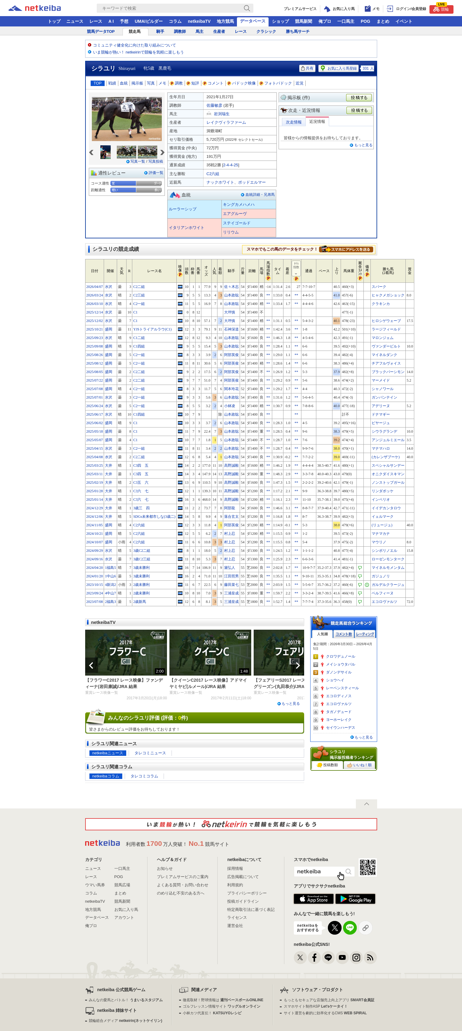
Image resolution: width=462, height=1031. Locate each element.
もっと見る (363, 145)
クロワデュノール (340, 656)
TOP (98, 83)
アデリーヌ (381, 406)
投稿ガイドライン (243, 901)
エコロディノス (339, 696)
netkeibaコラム (105, 776)
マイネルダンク (384, 355)
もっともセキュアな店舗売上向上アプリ (329, 1000)
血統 (124, 83)
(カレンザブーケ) (386, 457)
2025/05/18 (94, 431)
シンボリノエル (384, 550)
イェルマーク (383, 516)
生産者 (219, 31)
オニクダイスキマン (388, 474)
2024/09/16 (94, 559)
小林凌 (229, 406)
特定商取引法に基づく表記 (251, 909)
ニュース (74, 21)
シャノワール (383, 389)
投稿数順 (327, 765)
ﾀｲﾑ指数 (296, 269)
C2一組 (139, 304)
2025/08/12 (94, 363)
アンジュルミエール (388, 440)
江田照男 (231, 576)
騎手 (160, 31)
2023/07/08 (94, 602)
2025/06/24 (94, 406)
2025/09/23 (94, 338)
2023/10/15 (94, 585)
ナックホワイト (220, 182)
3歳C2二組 (141, 550)
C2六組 (213, 173)
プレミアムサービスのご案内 (182, 876)
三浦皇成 (231, 593)
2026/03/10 (94, 304)
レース (95, 21)
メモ (162, 83)
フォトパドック (275, 83)
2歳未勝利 (141, 585)
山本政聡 (231, 295)
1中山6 (110, 576)
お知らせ (165, 868)
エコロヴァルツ (384, 602)
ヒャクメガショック (388, 295)
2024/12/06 (94, 516)
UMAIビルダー (149, 21)
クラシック (266, 31)
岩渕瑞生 (222, 114)
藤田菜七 (231, 585)
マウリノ (379, 542)
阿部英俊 (231, 355)
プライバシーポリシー (247, 893)
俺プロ (324, 21)
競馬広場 (122, 885)
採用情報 (235, 868)
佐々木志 (231, 287)
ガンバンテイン (384, 397)
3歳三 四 (141, 508)
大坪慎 (229, 312)
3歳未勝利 (141, 568)
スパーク (379, 287)
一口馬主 (345, 21)
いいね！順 (359, 765)
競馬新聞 (303, 21)
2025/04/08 (94, 457)
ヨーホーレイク (339, 720)
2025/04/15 (94, 448)
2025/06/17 (94, 414)
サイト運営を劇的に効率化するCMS (325, 1013)
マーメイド (381, 380)
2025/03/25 (94, 465)
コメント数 (343, 634)
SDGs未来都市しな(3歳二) (154, 516)
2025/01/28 (94, 491)
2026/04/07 (94, 287)
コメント (213, 83)
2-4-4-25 (230, 165)
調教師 (180, 31)
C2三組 (139, 295)
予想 (124, 21)
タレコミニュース (150, 753)
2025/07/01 (94, 397)
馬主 (199, 31)
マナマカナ (381, 533)
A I (111, 21)
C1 (135, 312)
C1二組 (139, 338)
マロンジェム (383, 338)
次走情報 (294, 122)
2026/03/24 (94, 295)
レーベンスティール (342, 688)
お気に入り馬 (126, 909)
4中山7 (110, 593)
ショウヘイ (335, 680)
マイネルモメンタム (388, 568)
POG (365, 21)
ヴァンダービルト (386, 346)
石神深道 (231, 329)
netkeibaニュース (107, 753)
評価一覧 (156, 173)
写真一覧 (137, 161)
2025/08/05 (94, 372)
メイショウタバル (340, 664)
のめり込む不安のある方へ (180, 893)
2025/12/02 (94, 321)
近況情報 (317, 121)
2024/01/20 (94, 576)
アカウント (124, 917)
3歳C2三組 (141, 559)
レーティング (365, 634)
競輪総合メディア (125, 1021)
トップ (54, 21)
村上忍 (229, 533)
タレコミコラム (144, 776)
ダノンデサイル (339, 672)
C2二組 (139, 287)
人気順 (322, 634)
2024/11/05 (94, 525)
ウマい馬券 (95, 885)
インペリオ (381, 499)
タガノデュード (339, 712)
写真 (151, 83)
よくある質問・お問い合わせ (182, 885)
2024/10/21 (94, 533)
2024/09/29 (94, 550)
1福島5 (110, 568)
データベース (253, 21)
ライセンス (237, 917)
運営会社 (235, 925)
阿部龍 (229, 508)
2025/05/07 (94, 440)
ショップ (280, 21)
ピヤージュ (381, 423)
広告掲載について (243, 876)
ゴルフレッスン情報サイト (221, 1006)
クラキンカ (381, 304)
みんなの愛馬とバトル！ (126, 1000)
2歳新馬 (139, 602)
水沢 (108, 287)
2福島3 (110, 602)
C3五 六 (140, 482)
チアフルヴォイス (386, 363)
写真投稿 (155, 161)
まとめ (383, 21)
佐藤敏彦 (214, 105)
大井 (108, 465)
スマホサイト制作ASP (316, 1006)
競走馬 (135, 31)
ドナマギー (381, 414)
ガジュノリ (381, 576)
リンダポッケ (383, 491)
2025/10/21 (94, 329)
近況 (300, 83)
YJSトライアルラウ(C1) (152, 329)
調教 (176, 83)
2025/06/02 (94, 423)
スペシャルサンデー (388, 465)
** (268, 295)
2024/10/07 (94, 542)
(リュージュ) (382, 525)
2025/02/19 (94, 482)
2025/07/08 (94, 389)
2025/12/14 (94, 312)
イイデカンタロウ (386, 508)
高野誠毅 (231, 465)
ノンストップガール (388, 482)
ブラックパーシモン (388, 372)
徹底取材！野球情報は (223, 1000)
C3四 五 (140, 465)
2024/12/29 (94, 508)
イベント (403, 21)
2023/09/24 (94, 593)
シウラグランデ (384, 431)
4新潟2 (110, 585)
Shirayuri (127, 68)
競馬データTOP (101, 31)
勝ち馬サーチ (298, 31)
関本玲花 (231, 389)
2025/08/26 (94, 355)
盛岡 (108, 329)
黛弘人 (229, 568)
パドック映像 (241, 83)
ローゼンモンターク (388, 559)
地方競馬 (225, 21)
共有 (307, 68)
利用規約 (235, 885)
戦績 (112, 83)
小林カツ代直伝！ (212, 1013)
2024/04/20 (94, 568)
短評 (192, 83)
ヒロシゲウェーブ (386, 321)
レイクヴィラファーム (226, 122)
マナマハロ (381, 448)
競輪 (441, 8)
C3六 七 (140, 491)
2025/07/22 (94, 380)
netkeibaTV (199, 21)
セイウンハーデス (340, 727)
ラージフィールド (386, 329)
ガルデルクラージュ (388, 585)
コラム (175, 21)
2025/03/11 (94, 474)
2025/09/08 (94, 346)
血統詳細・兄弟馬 (260, 194)
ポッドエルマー (252, 182)
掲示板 (137, 83)
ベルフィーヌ (383, 593)
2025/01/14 (94, 499)
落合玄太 (231, 516)
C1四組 (139, 346)
